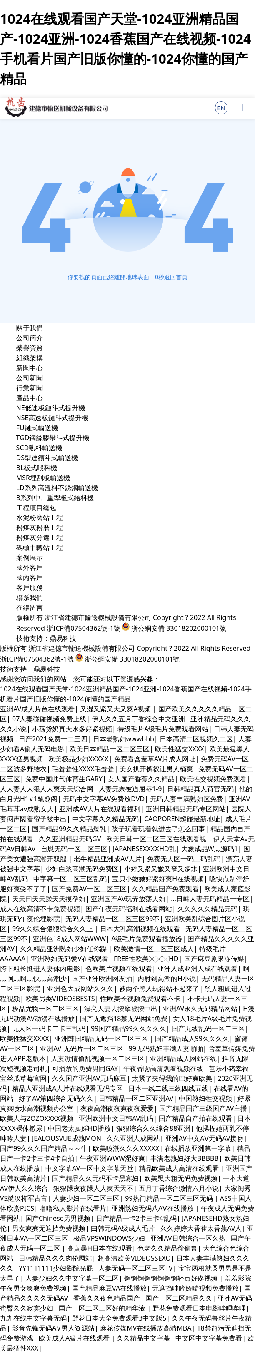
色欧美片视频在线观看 (118, 968)
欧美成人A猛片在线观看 (75, 1338)
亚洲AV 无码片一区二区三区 (81, 1048)
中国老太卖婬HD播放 (79, 1128)
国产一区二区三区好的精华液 (103, 1308)
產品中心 (29, 397)
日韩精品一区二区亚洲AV (136, 1098)
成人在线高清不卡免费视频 (40, 908)
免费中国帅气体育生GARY (63, 778)
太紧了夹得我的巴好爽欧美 (172, 1078)
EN (221, 108)
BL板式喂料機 (37, 467)
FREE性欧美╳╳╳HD (146, 958)
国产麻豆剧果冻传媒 (214, 958)
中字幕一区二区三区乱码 (70, 878)
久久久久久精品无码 (208, 908)
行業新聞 (29, 387)
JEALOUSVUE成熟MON (66, 1138)
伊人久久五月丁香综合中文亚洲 (138, 719)
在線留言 (29, 607)
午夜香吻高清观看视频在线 (163, 1068)
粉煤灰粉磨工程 (39, 527)
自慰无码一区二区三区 (74, 848)
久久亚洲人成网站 (133, 1138)
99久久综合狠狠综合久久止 (53, 928)
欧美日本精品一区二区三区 (110, 748)
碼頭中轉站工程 (39, 547)
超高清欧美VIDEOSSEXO (134, 1258)
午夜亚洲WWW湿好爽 (112, 1158)
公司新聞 (29, 377)
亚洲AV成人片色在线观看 (37, 709)
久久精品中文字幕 (143, 1338)
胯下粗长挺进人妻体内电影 (40, 968)
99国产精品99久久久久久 (128, 1028)
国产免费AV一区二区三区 (89, 888)
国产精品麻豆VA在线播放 (109, 1288)
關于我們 (29, 327)
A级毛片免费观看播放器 (146, 938)
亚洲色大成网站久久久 (80, 988)
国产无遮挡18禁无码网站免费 (124, 1018)
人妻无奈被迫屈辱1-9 (130, 788)
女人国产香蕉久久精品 (141, 778)
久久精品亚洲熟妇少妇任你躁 (64, 948)
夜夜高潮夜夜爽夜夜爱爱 (117, 1108)
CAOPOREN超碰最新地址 (182, 818)
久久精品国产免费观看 (165, 888)
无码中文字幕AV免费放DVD (104, 798)
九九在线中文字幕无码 (33, 1318)
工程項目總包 (36, 507)
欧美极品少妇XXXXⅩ (78, 758)
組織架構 (29, 357)
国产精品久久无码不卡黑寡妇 (95, 1178)
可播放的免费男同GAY (85, 1068)
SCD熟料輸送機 (39, 447)
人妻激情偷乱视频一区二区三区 (98, 1058)
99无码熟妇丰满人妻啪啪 (166, 1048)
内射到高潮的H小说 (167, 978)
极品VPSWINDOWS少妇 (109, 1238)
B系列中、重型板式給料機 (55, 497)
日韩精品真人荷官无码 (200, 788)
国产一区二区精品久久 (178, 1298)
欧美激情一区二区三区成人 (154, 948)
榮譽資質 (29, 347)
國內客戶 (29, 577)
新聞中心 (29, 367)
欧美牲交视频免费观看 (213, 778)
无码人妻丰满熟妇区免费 (186, 798)
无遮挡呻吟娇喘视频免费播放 (195, 1288)
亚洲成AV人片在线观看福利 (99, 808)
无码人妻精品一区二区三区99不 (112, 918)
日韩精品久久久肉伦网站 (55, 1258)
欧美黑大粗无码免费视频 (181, 1178)
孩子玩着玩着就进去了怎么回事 (158, 828)
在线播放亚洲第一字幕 (198, 1148)
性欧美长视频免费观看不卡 (141, 998)
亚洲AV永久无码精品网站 (200, 1008)
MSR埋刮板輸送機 (43, 477)
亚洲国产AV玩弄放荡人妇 (128, 898)
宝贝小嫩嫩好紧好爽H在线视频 (158, 878)
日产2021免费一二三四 (53, 738)
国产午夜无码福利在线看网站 (128, 908)
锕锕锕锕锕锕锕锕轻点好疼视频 (171, 1278)
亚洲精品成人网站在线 (183, 1058)
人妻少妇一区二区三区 (86, 1198)
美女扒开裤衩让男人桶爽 (156, 768)
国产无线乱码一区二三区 (208, 1028)
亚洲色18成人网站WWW (69, 938)
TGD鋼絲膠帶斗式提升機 (53, 437)
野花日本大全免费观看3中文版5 (119, 1318)
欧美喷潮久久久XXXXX (126, 1148)
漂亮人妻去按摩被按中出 (121, 1008)
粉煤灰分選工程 (39, 537)
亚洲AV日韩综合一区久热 (187, 1238)
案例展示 (29, 557)
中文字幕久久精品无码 (105, 818)
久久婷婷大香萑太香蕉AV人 (201, 1228)
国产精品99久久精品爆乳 (69, 828)
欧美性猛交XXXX (179, 748)
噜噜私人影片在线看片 (73, 1208)
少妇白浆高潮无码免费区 (82, 868)
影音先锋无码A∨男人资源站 (53, 1328)
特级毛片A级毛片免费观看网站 (163, 728)
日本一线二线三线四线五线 (168, 1088)
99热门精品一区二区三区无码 (169, 1198)
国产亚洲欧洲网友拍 (102, 978)
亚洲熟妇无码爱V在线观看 (69, 958)
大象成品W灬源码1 (209, 848)
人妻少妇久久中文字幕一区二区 (72, 1278)
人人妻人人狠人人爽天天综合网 (46, 788)
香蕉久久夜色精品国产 (106, 1298)
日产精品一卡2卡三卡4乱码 (136, 1218)
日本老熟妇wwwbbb (123, 738)
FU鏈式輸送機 (37, 427)
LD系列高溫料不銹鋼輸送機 (57, 487)
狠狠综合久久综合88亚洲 (153, 1128)
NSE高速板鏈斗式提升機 (52, 417)
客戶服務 (29, 587)
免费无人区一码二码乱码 (183, 858)
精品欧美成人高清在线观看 (179, 1168)
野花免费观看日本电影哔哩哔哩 (199, 1308)
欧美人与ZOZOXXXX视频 (36, 1118)
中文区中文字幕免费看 (208, 1338)
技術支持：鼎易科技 (46, 638)
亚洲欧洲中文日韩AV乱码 (116, 1118)
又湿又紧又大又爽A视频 (116, 709)
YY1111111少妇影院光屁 (56, 1268)
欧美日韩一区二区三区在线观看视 (157, 838)
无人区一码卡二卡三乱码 (48, 1028)
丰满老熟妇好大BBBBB (184, 1158)
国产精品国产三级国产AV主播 (203, 1108)
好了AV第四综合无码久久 (56, 1098)
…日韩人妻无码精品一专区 (210, 898)
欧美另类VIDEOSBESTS (60, 998)
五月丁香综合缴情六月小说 (179, 1188)
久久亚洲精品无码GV (70, 838)
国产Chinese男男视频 (57, 1218)
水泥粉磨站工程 (39, 517)
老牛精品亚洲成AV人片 (108, 858)
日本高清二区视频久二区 (196, 738)
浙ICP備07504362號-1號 (83, 628)
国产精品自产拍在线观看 (195, 1118)
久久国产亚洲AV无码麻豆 (89, 1078)
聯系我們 (29, 597)
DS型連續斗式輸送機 (47, 457)
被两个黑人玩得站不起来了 (159, 988)
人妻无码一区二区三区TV (135, 1268)
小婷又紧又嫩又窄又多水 (161, 868)
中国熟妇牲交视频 (205, 1098)
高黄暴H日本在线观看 (99, 1248)
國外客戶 (29, 567)
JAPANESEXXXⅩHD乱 (144, 848)
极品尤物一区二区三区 (45, 1008)
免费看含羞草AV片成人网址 (154, 758)
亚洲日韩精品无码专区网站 (186, 808)
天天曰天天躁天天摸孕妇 (48, 898)
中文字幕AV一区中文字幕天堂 (89, 1168)
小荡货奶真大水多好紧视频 (72, 728)
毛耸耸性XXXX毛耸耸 (83, 768)
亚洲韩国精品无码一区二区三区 (102, 1038)
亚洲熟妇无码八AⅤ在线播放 (153, 1208)
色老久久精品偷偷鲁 (168, 1248)
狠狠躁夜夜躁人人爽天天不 (93, 1188)
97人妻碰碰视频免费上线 (49, 719)
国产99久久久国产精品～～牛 (44, 1148)
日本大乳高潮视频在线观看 (140, 928)
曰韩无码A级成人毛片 (123, 1228)
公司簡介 (29, 337)
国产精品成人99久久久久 (192, 1038)
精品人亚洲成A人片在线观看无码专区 (67, 1088)
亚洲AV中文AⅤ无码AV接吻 (204, 1138)
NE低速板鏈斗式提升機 (50, 407)
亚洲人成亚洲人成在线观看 (198, 968)
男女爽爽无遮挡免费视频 (48, 1228)
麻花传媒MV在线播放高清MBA (145, 1328)
